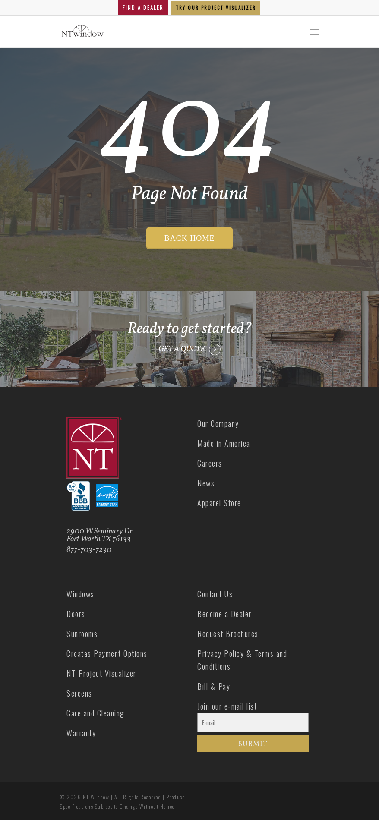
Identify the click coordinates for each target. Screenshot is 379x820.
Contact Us (215, 593)
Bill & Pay (213, 686)
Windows (80, 593)
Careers (209, 463)
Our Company (218, 423)
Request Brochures (228, 633)
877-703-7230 (88, 550)
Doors (75, 613)
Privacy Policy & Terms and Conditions (242, 660)
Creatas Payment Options (107, 653)
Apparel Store (219, 502)
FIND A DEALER (143, 7)
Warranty (81, 732)
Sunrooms (82, 633)
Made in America (223, 443)
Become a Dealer (224, 613)
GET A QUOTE (181, 349)
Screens (79, 693)
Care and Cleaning (95, 713)
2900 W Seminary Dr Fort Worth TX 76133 (99, 535)
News (206, 483)
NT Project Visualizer (101, 673)
